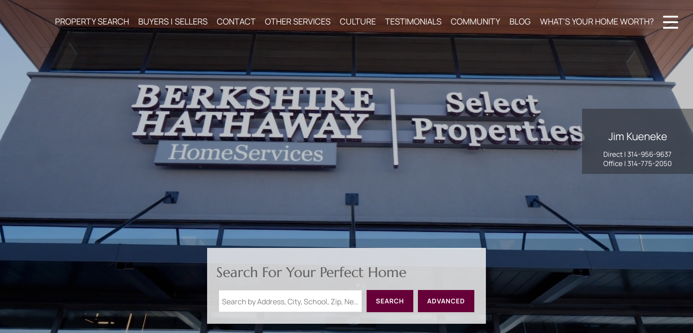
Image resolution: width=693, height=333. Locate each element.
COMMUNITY (475, 21)
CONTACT (236, 21)
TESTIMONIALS (413, 21)
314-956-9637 (649, 154)
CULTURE (358, 21)
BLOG (520, 21)
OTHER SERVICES (298, 21)
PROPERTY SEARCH (92, 21)
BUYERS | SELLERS (173, 21)
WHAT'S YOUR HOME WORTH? (597, 21)
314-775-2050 (649, 163)
